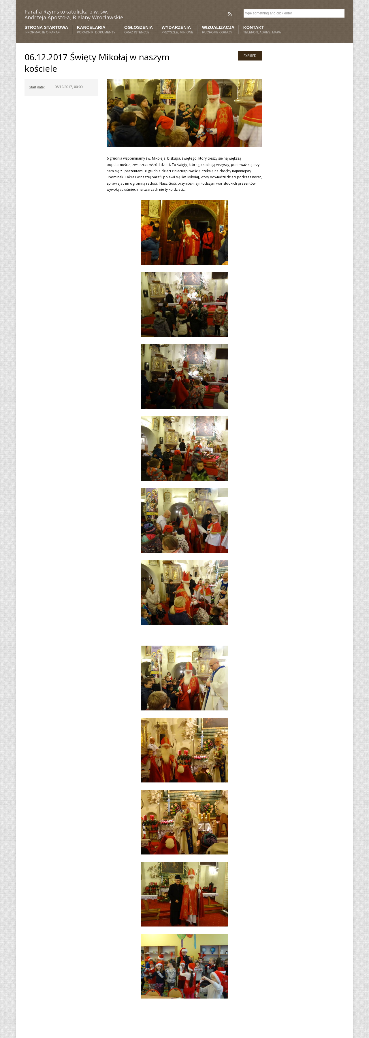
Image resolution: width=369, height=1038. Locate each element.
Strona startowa (46, 29)
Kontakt (262, 29)
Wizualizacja (218, 29)
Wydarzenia (177, 29)
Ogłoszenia (138, 29)
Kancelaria (96, 29)
